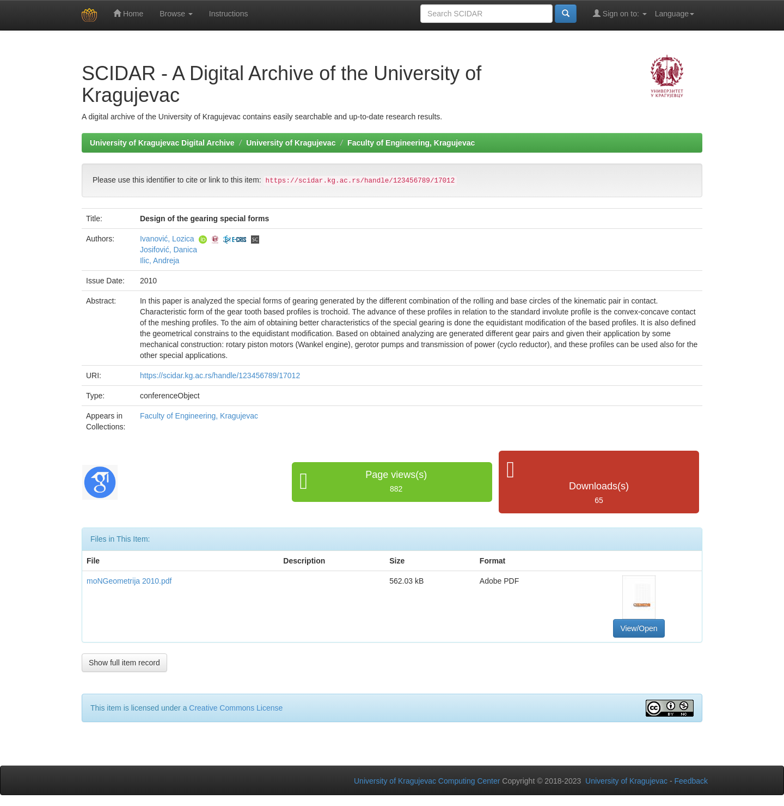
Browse (176, 13)
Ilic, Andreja (159, 260)
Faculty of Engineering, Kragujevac (411, 142)
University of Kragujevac (290, 142)
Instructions (228, 13)
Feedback (691, 781)
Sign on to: (620, 13)
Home (128, 13)
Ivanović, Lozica (167, 238)
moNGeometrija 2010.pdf (129, 581)
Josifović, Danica (168, 249)
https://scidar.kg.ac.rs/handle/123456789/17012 (220, 375)
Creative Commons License (236, 708)
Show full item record (124, 662)
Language (674, 13)
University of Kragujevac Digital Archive (162, 142)
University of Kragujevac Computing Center (427, 781)
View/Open (638, 628)
